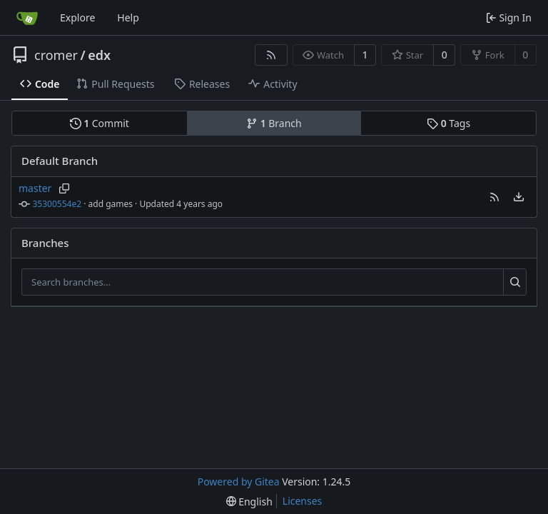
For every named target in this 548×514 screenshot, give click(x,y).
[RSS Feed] (271, 55)
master (35, 188)
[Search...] (515, 282)
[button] (494, 197)
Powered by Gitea (239, 481)
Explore (77, 17)
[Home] (27, 18)
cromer (56, 55)
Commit (99, 123)
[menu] (518, 197)
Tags (448, 123)
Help (128, 17)
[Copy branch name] (63, 188)
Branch (274, 123)
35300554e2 (57, 204)
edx (99, 55)
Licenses (303, 501)
